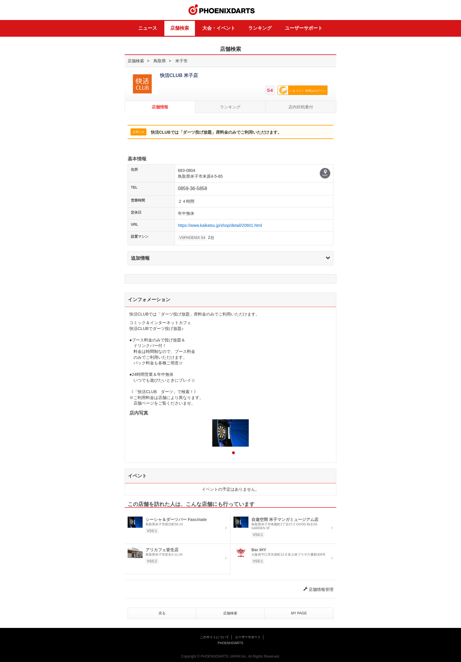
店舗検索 (179, 28)
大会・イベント (218, 28)
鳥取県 (159, 60)
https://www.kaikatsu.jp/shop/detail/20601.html (220, 225)
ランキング (260, 28)
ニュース (147, 28)
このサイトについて (214, 637)
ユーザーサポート (304, 28)
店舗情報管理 (318, 589)
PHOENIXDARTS (221, 10)
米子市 (181, 60)
